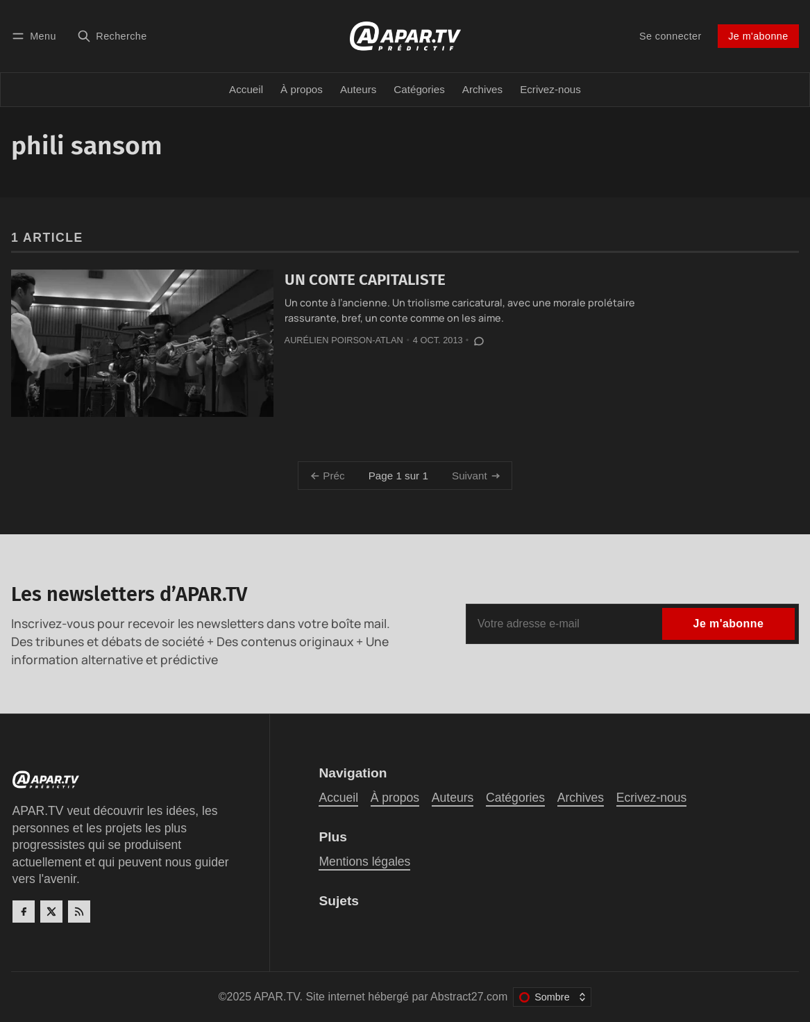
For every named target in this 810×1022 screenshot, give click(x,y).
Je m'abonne (758, 36)
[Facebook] (23, 911)
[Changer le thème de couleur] (552, 997)
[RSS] (79, 911)
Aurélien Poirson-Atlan (344, 340)
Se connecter (670, 36)
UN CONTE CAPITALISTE (365, 279)
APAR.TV (277, 997)
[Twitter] (51, 911)
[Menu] (36, 35)
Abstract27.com (468, 997)
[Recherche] (112, 35)
